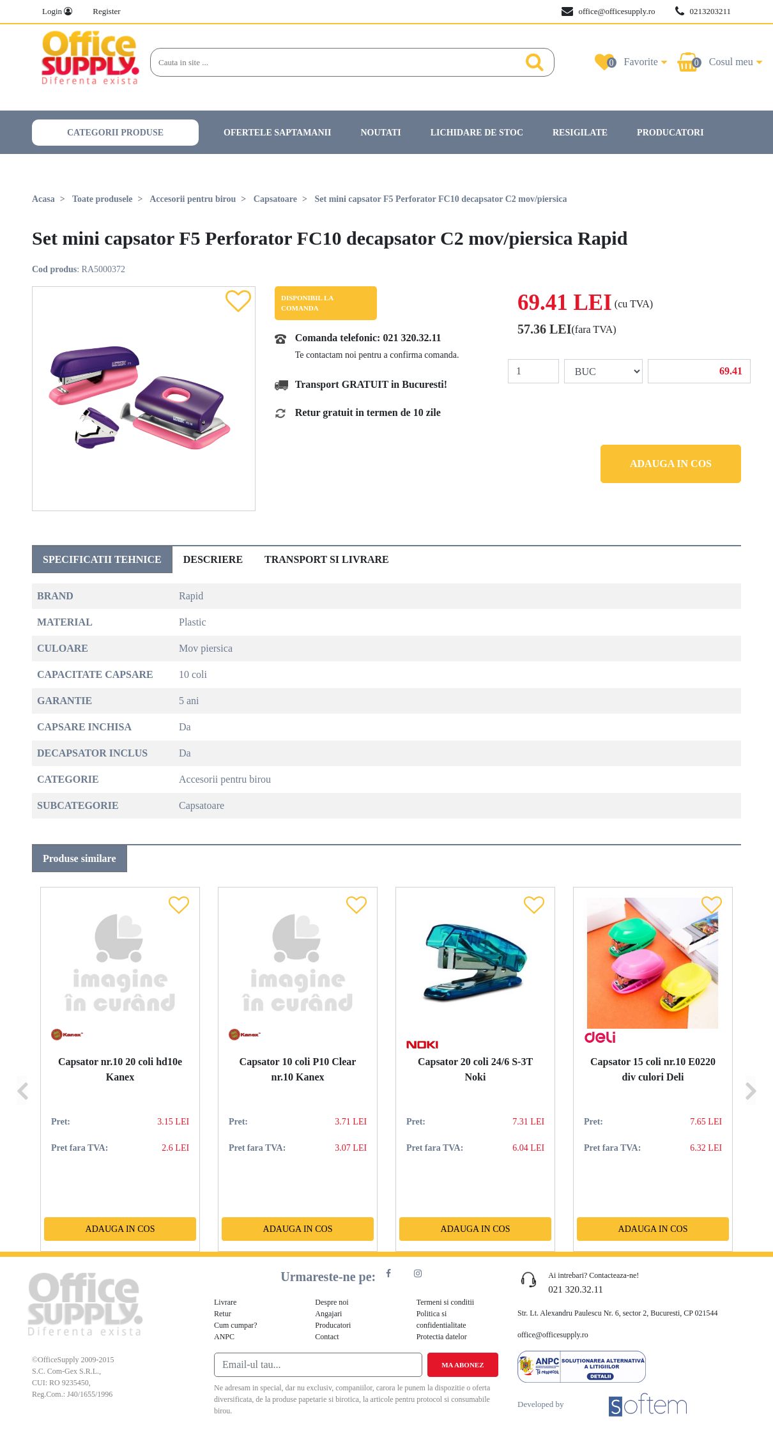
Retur (222, 1313)
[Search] (332, 63)
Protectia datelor (442, 1336)
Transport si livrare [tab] (326, 559)
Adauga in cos (671, 463)
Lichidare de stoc (477, 132)
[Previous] (21, 1069)
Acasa (43, 199)
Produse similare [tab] (79, 858)
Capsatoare (275, 199)
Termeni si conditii (445, 1302)
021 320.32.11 (412, 337)
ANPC (224, 1336)
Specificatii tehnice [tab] (102, 559)
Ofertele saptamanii (277, 132)
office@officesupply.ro (608, 11)
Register (106, 11)
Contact (327, 1336)
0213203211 (703, 11)
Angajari (328, 1313)
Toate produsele (102, 199)
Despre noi (331, 1302)
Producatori (670, 132)
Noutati (380, 132)
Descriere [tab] (213, 559)
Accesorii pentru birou (192, 199)
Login (57, 11)
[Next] (750, 1069)
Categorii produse (115, 132)
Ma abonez (462, 1365)
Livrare (225, 1302)
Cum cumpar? (235, 1325)
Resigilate (580, 132)
